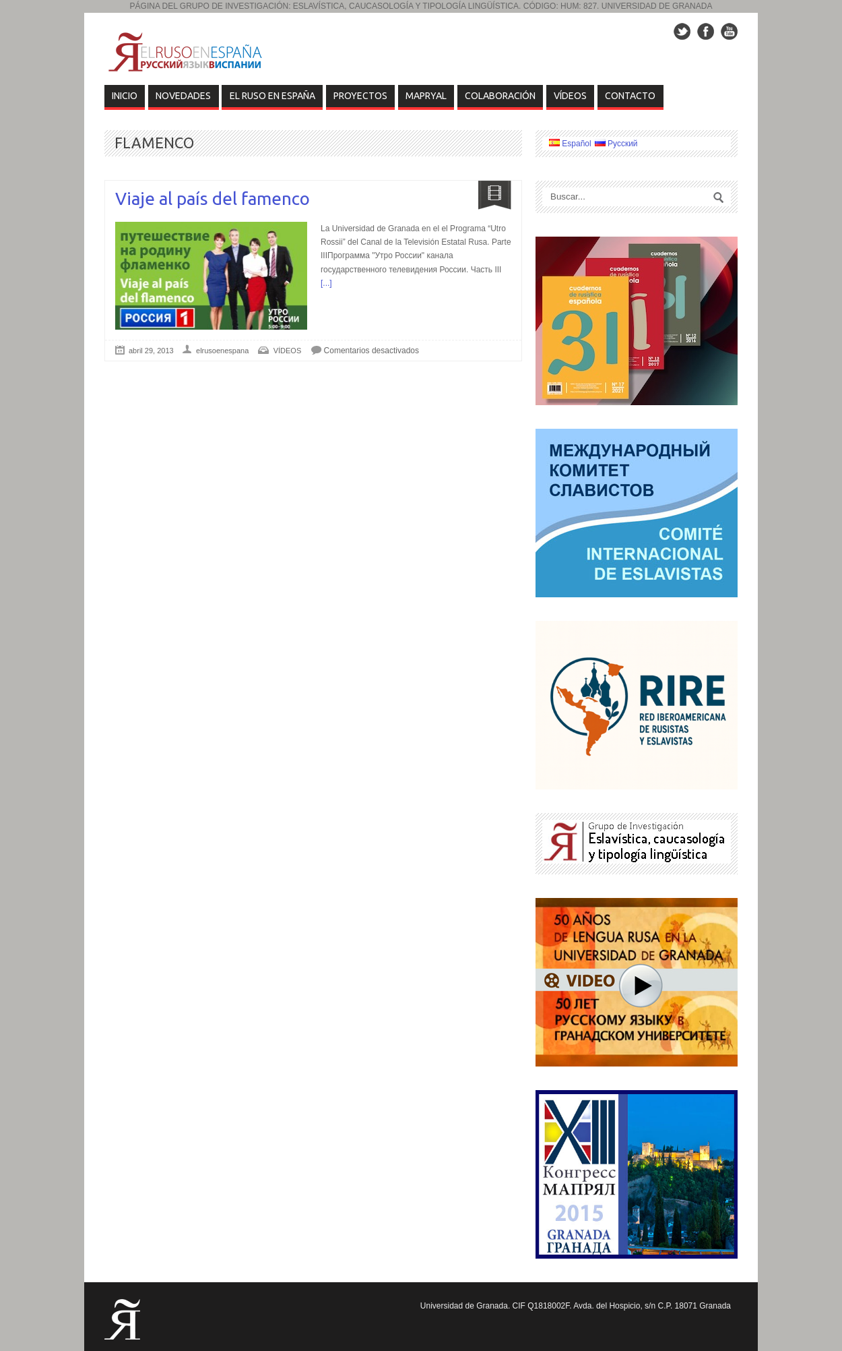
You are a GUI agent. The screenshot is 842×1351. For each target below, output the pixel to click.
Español (570, 143)
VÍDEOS (570, 95)
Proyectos (360, 95)
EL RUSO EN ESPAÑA (272, 95)
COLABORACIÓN (500, 95)
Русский (616, 143)
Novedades (183, 95)
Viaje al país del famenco (212, 198)
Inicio (124, 95)
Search (718, 197)
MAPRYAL (426, 95)
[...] (326, 283)
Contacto (630, 95)
